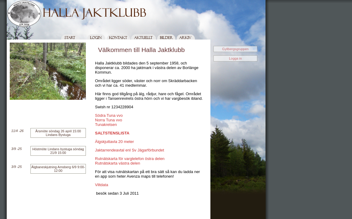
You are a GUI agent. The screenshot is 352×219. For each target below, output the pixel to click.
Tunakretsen (106, 124)
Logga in (235, 58)
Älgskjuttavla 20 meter (114, 141)
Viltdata (101, 184)
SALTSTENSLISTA (112, 133)
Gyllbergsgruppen (235, 49)
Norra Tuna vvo (108, 120)
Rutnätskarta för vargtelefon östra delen (129, 158)
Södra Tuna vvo (109, 115)
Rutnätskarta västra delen (117, 163)
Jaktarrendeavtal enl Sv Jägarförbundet (129, 150)
